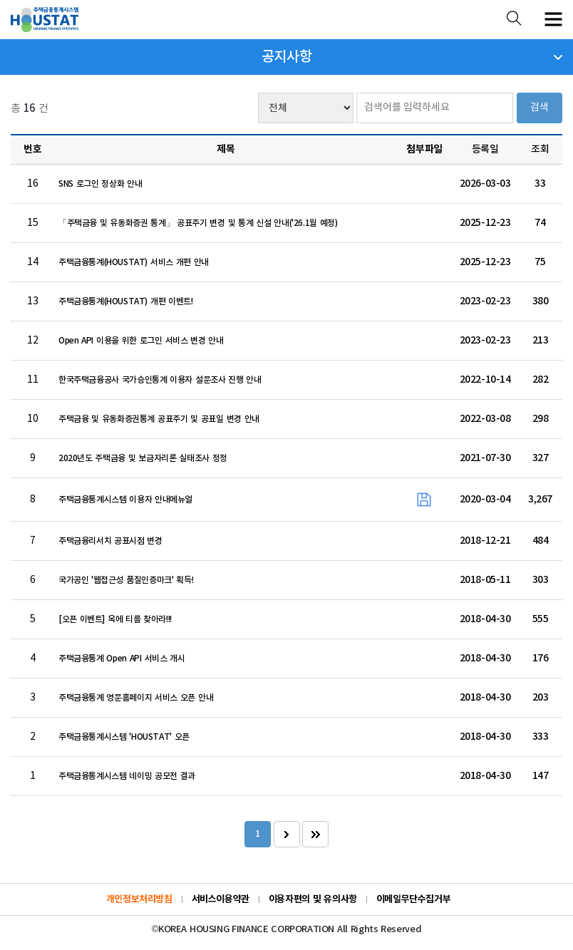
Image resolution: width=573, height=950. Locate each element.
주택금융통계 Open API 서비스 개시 (121, 658)
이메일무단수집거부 (413, 899)
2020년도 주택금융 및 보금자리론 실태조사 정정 (142, 458)
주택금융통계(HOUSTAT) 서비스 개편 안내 (133, 262)
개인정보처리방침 (139, 899)
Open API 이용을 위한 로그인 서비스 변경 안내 (141, 340)
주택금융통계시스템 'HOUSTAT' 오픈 (124, 737)
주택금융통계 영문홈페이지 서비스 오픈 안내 (135, 697)
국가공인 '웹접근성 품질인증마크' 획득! (125, 580)
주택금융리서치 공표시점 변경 (110, 541)
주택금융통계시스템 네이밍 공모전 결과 (126, 776)
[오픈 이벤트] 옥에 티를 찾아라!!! (115, 619)
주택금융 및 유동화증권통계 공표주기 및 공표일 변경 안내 (158, 419)
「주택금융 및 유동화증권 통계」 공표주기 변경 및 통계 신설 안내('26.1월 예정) (198, 223)
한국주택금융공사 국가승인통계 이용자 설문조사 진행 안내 (160, 380)
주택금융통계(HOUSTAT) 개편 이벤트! (125, 301)
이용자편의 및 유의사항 (313, 899)
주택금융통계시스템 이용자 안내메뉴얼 (125, 499)
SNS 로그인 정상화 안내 (100, 184)
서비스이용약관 (220, 899)
